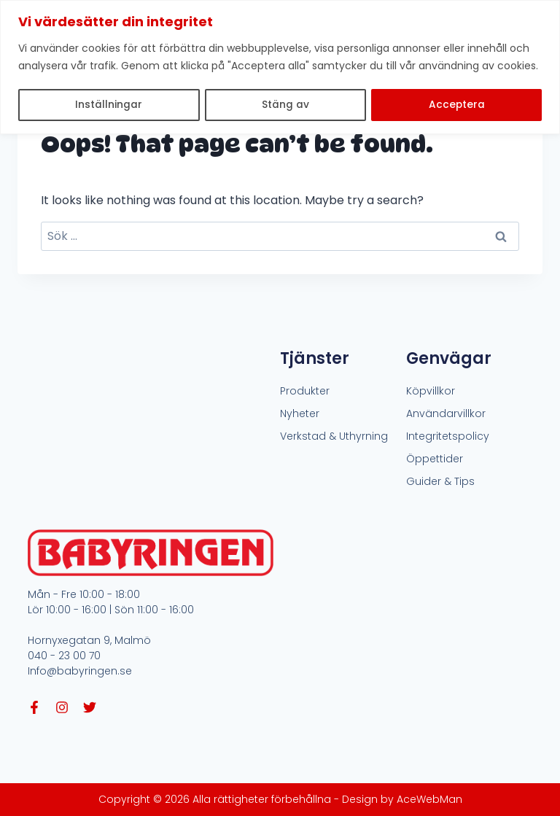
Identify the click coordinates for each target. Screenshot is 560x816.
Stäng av (285, 105)
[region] (280, 66)
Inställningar (108, 105)
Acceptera (456, 105)
